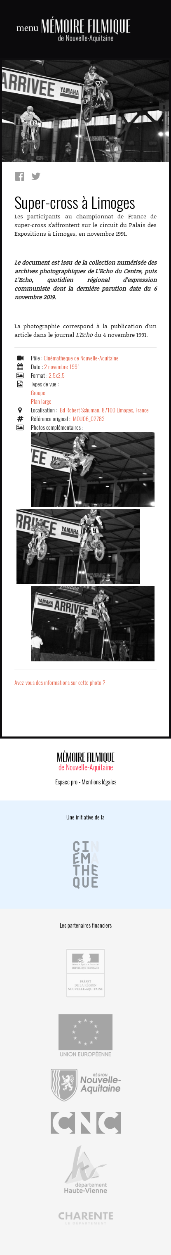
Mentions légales (99, 782)
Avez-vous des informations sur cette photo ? (59, 683)
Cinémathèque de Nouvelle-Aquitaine (81, 358)
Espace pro (66, 782)
